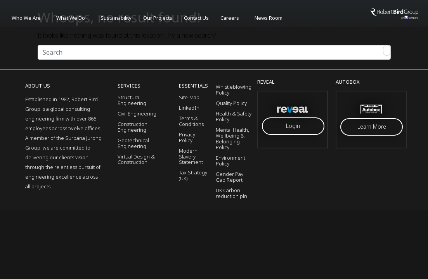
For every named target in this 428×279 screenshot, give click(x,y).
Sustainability (116, 17)
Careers (229, 17)
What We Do (70, 17)
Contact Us (196, 17)
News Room (268, 17)
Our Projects (157, 17)
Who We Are (26, 17)
